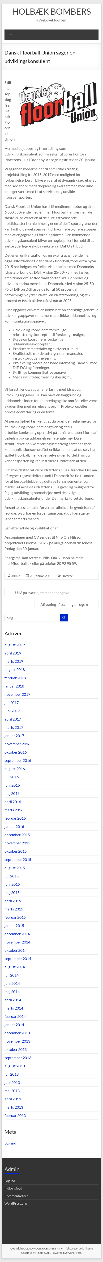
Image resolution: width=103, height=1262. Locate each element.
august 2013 (14, 1066)
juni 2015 (12, 884)
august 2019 (14, 644)
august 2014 (14, 966)
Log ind (10, 1143)
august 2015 (14, 867)
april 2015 (12, 900)
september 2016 (17, 760)
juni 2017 (12, 711)
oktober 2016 (15, 752)
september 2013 (17, 1057)
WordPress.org (15, 1203)
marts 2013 (13, 1107)
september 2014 (17, 958)
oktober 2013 (15, 1049)
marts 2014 (13, 1008)
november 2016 (17, 744)
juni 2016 (12, 785)
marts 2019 (13, 661)
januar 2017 (14, 735)
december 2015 (17, 834)
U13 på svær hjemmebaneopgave (40, 592)
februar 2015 (15, 917)
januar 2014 (14, 1024)
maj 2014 (12, 991)
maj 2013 (12, 1090)
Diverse (67, 576)
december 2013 (17, 1033)
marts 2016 (13, 810)
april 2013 (12, 1099)
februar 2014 (15, 1016)
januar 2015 (14, 925)
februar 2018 (15, 677)
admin (16, 576)
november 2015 (17, 843)
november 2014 (17, 942)
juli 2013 (11, 1074)
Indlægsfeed (13, 1188)
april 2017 (12, 719)
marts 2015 (13, 909)
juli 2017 (11, 702)
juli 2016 (11, 777)
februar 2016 (15, 818)
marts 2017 (13, 727)
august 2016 (14, 768)
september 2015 (17, 859)
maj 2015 (12, 892)
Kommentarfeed (16, 1196)
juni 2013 (12, 1082)
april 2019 (12, 653)
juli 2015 (11, 876)
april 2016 (12, 801)
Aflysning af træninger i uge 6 (66, 604)
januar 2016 (14, 826)
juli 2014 (11, 975)
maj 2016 (12, 793)
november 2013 (17, 1041)
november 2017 (17, 694)
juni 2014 (12, 983)
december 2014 (17, 933)
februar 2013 (15, 1115)
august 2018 (14, 669)
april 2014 (12, 1000)
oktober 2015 (15, 851)
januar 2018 (14, 686)
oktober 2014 (15, 950)
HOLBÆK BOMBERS (51, 11)
